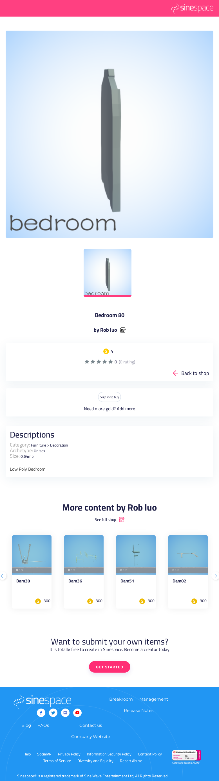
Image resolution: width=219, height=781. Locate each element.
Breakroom (121, 699)
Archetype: (21, 450)
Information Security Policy (109, 754)
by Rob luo (105, 330)
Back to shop (195, 373)
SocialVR (44, 754)
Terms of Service (57, 760)
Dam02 (179, 582)
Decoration (59, 445)
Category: (20, 444)
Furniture (38, 445)
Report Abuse (131, 760)
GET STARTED (109, 667)
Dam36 (75, 582)
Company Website (90, 736)
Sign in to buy (109, 397)
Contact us (90, 725)
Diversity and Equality (95, 760)
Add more (126, 408)
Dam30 (23, 582)
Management (153, 699)
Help (27, 754)
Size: (15, 456)
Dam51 (127, 582)
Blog (26, 725)
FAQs (43, 725)
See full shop (105, 519)
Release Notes (138, 710)
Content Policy (150, 754)
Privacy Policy (69, 754)
